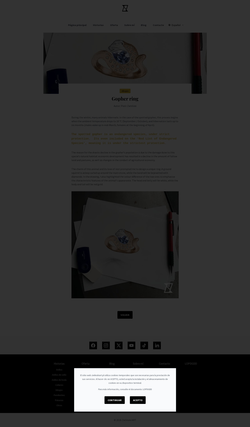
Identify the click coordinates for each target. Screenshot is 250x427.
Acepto (137, 400)
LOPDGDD (147, 389)
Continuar (115, 400)
